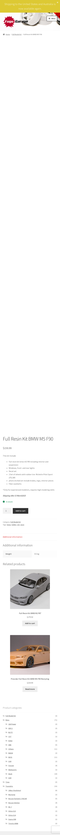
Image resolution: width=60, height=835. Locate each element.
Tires (7, 782)
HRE (9, 745)
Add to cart (20, 511)
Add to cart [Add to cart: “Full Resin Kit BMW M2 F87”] (30, 623)
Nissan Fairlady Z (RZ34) (17, 799)
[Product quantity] (7, 511)
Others (11, 749)
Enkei (10, 741)
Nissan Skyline (14, 803)
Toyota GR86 (13, 823)
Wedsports (12, 770)
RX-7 (10, 807)
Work (10, 774)
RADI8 (10, 753)
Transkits (9, 786)
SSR (9, 761)
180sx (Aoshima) (14, 790)
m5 (18, 525)
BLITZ (10, 732)
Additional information (12, 537)
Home (8, 34)
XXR (9, 778)
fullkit (14, 525)
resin (22, 525)
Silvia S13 (12, 811)
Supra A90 (12, 819)
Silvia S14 (12, 815)
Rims (7, 720)
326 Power (12, 724)
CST (9, 736)
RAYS (10, 757)
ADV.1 (10, 728)
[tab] (30, 537)
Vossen (11, 765)
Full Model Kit (17, 34)
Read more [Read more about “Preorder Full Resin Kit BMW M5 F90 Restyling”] (30, 689)
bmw (9, 525)
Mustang (11, 794)
